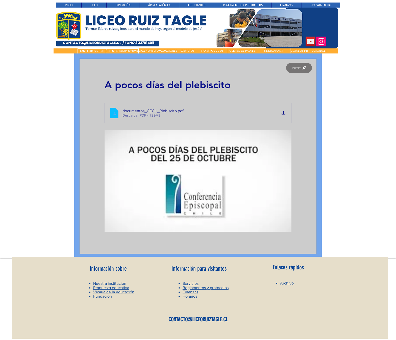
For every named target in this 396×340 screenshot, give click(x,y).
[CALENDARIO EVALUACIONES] (158, 50)
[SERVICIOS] (187, 50)
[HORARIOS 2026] (212, 50)
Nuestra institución (109, 283)
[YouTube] (310, 41)
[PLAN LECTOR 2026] (91, 51)
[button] (66, 50)
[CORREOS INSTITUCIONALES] (308, 50)
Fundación (102, 296)
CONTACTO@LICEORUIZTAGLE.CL (198, 319)
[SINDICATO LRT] (273, 50)
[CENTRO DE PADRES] (242, 50)
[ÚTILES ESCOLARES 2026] (121, 51)
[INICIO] (299, 68)
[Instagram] (321, 41)
